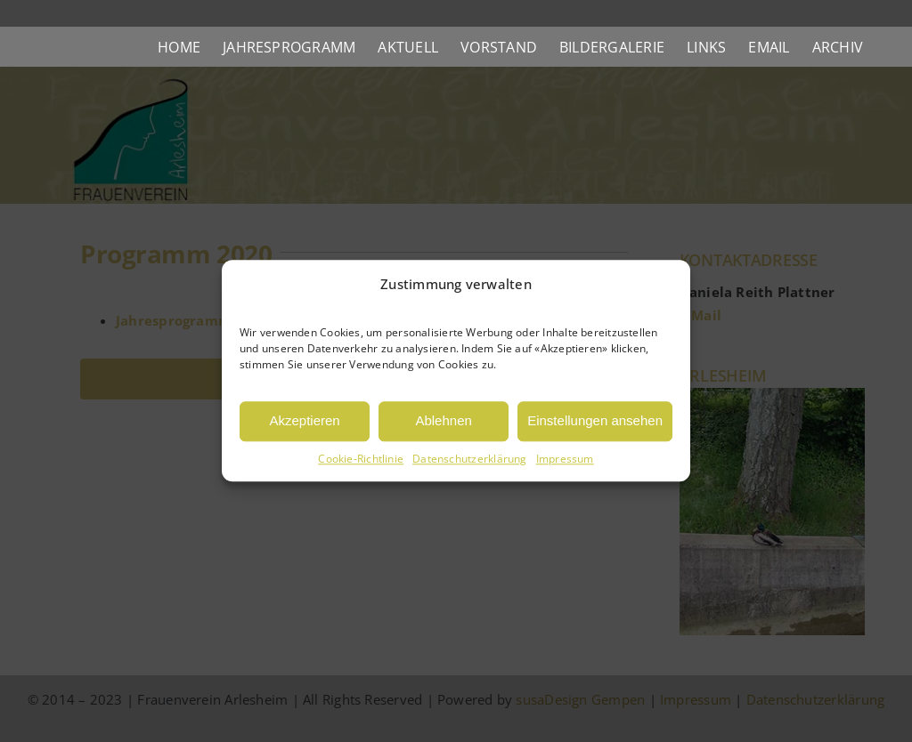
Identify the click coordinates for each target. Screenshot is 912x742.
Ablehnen (443, 421)
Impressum (565, 458)
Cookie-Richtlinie (360, 458)
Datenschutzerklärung (469, 458)
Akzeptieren (304, 421)
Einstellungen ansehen (595, 421)
